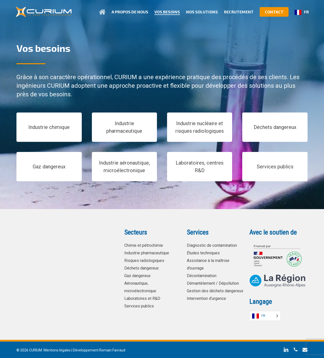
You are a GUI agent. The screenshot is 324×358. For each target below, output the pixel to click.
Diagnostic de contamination (212, 245)
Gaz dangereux (137, 275)
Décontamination (201, 275)
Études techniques (203, 253)
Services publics (139, 306)
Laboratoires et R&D (142, 298)
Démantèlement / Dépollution (213, 283)
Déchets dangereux (141, 268)
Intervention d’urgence (206, 298)
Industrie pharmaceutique (146, 253)
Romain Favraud (112, 350)
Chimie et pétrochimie (143, 245)
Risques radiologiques (144, 260)
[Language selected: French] (265, 316)
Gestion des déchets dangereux (215, 290)
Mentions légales (57, 350)
